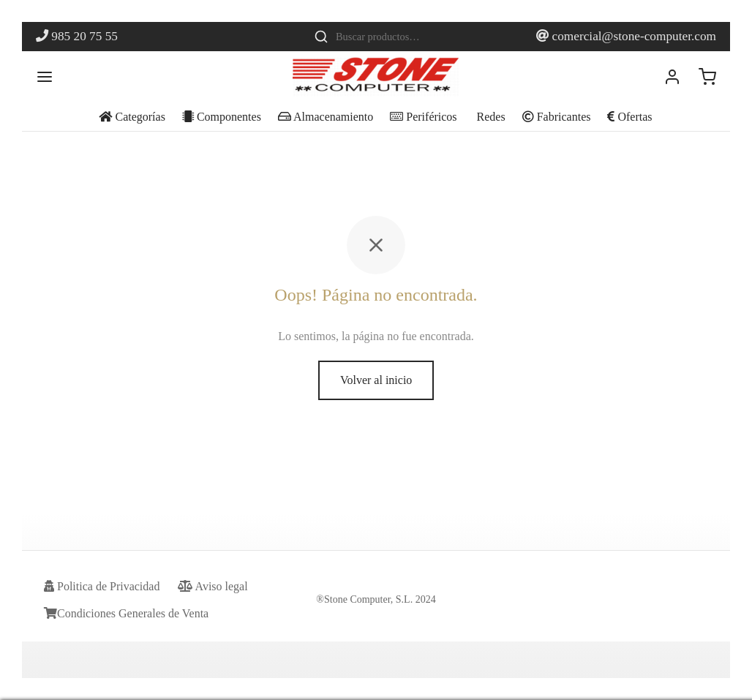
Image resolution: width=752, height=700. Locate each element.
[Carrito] (707, 77)
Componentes (221, 116)
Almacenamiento (325, 116)
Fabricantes (556, 116)
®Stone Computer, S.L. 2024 (375, 599)
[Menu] (44, 77)
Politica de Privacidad (101, 586)
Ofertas (629, 116)
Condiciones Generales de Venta (126, 613)
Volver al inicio (376, 380)
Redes (489, 116)
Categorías (132, 116)
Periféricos (423, 116)
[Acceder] (672, 77)
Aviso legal (212, 586)
